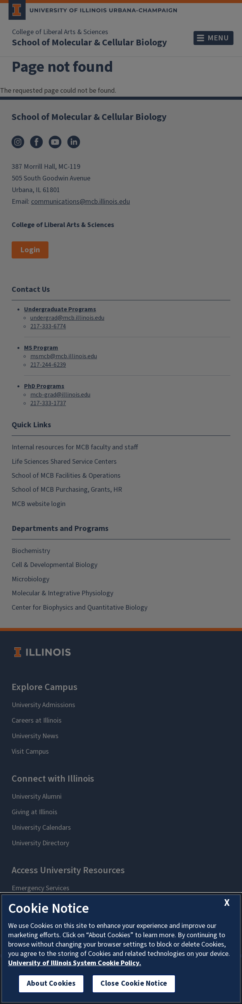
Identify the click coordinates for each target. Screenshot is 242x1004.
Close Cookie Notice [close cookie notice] (133, 983)
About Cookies (51, 983)
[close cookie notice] (227, 902)
